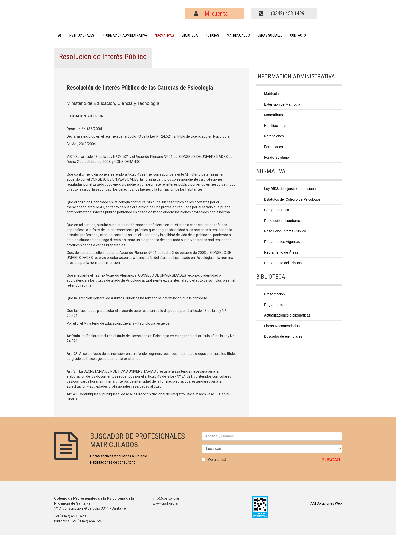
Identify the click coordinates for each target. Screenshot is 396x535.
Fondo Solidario (276, 157)
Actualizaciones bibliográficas (287, 315)
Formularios (273, 147)
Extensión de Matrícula (282, 104)
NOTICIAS (212, 35)
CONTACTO (298, 35)
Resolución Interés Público (285, 231)
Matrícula (271, 94)
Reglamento (273, 305)
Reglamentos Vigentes (282, 242)
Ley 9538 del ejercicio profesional (290, 189)
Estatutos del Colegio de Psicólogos (292, 199)
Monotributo (273, 115)
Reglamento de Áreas (281, 252)
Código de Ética (276, 210)
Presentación (274, 294)
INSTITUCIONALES (81, 35)
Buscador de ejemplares (283, 336)
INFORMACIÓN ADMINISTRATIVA (124, 35)
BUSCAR (330, 460)
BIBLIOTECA (190, 35)
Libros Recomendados (282, 326)
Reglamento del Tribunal (283, 263)
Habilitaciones (275, 126)
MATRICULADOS (238, 35)
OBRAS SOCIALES (270, 35)
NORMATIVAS (164, 35)
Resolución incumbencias (284, 220)
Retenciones (274, 136)
